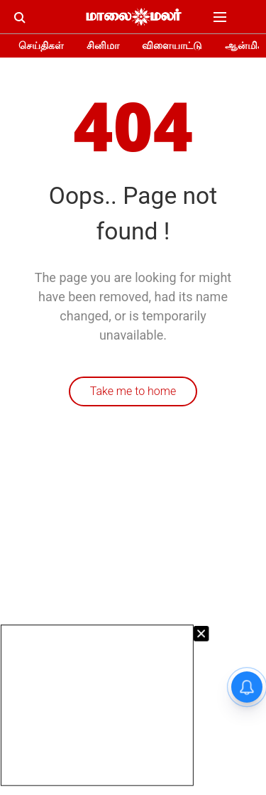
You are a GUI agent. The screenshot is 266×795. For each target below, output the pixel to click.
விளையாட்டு (172, 45)
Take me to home (133, 391)
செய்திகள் (41, 45)
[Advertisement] (97, 705)
